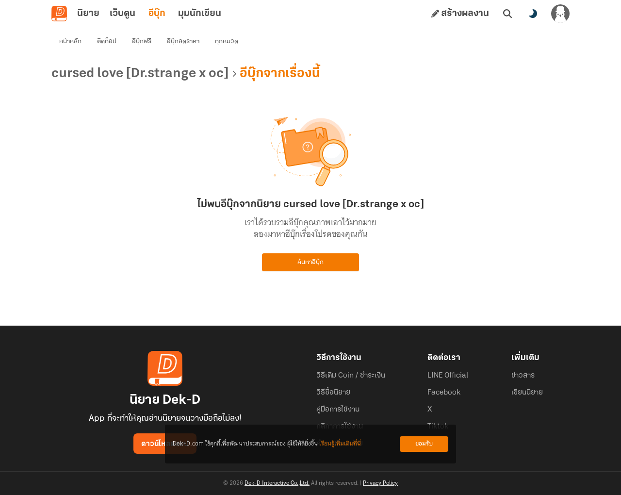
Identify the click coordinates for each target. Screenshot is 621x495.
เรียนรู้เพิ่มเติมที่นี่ (340, 443)
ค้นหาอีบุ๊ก (310, 262)
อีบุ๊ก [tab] (156, 13)
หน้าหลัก (70, 41)
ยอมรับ (424, 443)
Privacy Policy (380, 483)
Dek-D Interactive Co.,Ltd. (277, 483)
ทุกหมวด (226, 41)
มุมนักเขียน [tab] (199, 13)
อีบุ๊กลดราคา (183, 41)
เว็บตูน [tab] (122, 13)
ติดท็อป (106, 41)
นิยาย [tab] (88, 13)
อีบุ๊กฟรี (141, 41)
